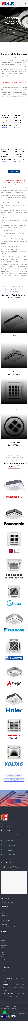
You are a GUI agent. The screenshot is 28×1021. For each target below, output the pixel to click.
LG (2, 947)
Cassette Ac (4, 924)
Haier (2, 952)
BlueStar (17, 984)
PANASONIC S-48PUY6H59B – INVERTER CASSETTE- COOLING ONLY (20, 154)
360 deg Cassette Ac (7, 993)
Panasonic (4, 938)
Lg (26, 973)
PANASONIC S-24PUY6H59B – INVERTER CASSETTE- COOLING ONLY (20, 120)
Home (2, 911)
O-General (5, 990)
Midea (2, 942)
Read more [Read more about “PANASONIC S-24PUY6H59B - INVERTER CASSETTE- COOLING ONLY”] (17, 127)
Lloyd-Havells (4, 945)
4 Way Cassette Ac (7, 984)
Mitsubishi (3, 940)
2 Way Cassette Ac (7, 978)
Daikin (2, 957)
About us (3, 913)
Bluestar (3, 959)
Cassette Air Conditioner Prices (9, 926)
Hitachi (3, 949)
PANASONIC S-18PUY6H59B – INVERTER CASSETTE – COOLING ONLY (6, 120)
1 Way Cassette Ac (7, 973)
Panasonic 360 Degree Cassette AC (14, 780)
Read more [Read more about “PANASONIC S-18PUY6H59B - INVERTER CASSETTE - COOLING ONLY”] (4, 127)
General (3, 954)
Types (3, 970)
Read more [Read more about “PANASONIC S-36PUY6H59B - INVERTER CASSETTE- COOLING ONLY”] (4, 161)
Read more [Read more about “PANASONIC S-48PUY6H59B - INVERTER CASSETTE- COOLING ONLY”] (17, 161)
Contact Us (4, 915)
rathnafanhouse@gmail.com (8, 902)
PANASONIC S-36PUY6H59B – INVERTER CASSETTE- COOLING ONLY (6, 154)
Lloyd (7, 996)
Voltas (2, 935)
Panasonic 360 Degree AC (14, 775)
